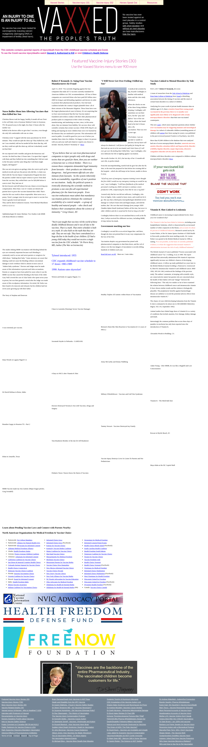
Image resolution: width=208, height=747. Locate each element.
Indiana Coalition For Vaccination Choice (22, 587)
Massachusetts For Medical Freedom (59, 557)
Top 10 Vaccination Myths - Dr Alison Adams (69, 736)
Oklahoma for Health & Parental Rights (60, 585)
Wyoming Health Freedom (93, 585)
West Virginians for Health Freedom (97, 576)
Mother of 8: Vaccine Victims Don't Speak (175, 716)
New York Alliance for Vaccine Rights (59, 576)
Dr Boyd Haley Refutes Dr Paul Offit (121, 713)
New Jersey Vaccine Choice (56, 573)
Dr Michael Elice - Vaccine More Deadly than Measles (73, 741)
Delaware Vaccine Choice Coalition (20, 571)
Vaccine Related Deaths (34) (13, 708)
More (82, 145)
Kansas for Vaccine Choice (55, 546)
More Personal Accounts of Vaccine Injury (175, 710)
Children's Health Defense (95, 53)
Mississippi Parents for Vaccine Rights (59, 562)
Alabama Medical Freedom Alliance (20, 548)
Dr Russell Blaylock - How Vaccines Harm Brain (70, 724)
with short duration (131, 26)
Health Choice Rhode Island (94, 546)
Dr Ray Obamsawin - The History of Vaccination (70, 713)
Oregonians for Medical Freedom (96, 540)
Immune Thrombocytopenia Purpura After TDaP (125, 716)
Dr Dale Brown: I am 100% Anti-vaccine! (174, 722)
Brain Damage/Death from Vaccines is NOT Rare (71, 699)
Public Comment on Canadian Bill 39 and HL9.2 (20, 724)
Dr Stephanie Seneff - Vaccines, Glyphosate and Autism (73, 722)
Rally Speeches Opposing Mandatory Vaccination (21, 730)
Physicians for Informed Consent (28, 546)
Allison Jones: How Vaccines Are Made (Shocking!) (72, 733)
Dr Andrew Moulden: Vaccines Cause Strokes (124, 708)
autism (162, 133)
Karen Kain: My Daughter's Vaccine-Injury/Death (178, 705)
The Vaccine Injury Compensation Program (68, 716)
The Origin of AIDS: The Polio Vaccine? (122, 727)
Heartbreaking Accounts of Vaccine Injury (175, 713)
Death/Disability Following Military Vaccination (124, 722)
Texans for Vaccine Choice (93, 557)
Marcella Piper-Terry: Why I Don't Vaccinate (176, 730)
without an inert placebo (134, 28)
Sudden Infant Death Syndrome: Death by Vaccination (73, 727)
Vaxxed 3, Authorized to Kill (60, 53)
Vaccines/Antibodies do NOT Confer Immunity (124, 736)
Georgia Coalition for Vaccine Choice (21, 576)
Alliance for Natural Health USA (28, 543)
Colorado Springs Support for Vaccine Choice (24, 565)
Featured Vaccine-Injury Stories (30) (16, 699)
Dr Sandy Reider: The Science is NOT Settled (124, 741)
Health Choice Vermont (92, 562)
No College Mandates (24, 540)
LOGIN (2, 73)
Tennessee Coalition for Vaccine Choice (98, 554)
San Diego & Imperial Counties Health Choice (24, 562)
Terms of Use (7, 736)
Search (24, 736)
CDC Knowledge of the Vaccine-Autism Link (124, 702)
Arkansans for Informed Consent (26, 557)
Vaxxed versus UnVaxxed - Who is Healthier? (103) (21, 710)
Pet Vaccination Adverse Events (64, 738)
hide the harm (129, 34)
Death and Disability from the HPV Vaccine (68, 702)
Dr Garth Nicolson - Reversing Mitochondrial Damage (127, 710)
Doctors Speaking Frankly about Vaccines (18, 719)
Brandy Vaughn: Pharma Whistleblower (174, 702)
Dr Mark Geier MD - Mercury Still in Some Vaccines (127, 738)
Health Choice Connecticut (17, 568)
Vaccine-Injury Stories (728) (12, 702)
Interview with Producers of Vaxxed (15, 713)
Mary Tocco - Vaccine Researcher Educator (176, 708)
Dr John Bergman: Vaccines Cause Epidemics (70, 730)
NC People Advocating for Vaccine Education (62, 579)
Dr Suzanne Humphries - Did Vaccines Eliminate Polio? (73, 710)
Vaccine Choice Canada (98, 587)
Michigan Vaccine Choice (55, 560)
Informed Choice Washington (94, 571)
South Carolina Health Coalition (95, 548)
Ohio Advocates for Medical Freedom (59, 582)
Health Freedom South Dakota (95, 551)
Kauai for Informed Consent (24, 579)
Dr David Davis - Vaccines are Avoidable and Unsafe (127, 730)
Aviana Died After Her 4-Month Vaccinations (176, 719)
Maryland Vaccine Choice (55, 554)
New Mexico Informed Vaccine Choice (60, 568)
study (159, 125)
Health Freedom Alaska (22, 551)
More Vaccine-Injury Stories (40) (14, 705)
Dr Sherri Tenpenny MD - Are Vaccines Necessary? (72, 708)
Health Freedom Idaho (21, 582)
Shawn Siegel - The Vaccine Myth (172, 733)
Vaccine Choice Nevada (54, 571)
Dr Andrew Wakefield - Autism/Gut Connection (177, 699)
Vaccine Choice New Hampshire (57, 565)
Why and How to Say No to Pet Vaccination (176, 744)
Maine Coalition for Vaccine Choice (59, 551)
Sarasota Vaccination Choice (24, 573)
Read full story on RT (108, 254)
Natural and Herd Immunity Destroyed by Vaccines (126, 724)
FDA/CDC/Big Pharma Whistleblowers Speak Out (126, 719)
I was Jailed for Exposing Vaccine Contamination (126, 733)
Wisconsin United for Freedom (95, 579)
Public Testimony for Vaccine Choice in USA (19, 727)
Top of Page (33, 736)
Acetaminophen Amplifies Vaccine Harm (174, 736)
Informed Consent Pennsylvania (95, 543)
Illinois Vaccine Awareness (17, 585)
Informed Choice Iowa (54, 540)
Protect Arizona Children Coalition (27, 554)
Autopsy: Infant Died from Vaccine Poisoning (176, 738)
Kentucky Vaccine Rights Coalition (58, 548)
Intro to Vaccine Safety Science (14, 722)
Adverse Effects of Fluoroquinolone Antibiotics (19, 733)
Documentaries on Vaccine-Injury (14, 716)
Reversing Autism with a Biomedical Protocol (176, 727)
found (179, 96)
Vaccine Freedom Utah (92, 560)
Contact (17, 736)
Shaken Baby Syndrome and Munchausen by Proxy (127, 705)
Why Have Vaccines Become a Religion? (175, 741)
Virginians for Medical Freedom (95, 568)
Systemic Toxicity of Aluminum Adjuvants (122, 699)
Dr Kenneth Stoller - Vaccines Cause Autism (69, 719)
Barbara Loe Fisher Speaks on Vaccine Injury (176, 724)
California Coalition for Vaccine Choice (22, 560)
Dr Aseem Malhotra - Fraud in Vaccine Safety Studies (72, 705)
